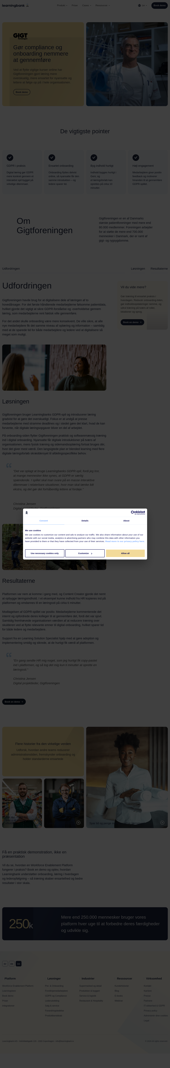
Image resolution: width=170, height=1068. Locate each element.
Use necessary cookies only (45, 553)
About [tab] (126, 520)
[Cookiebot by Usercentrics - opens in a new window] (133, 513)
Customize (85, 553)
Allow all (125, 553)
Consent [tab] (43, 520)
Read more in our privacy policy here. (125, 541)
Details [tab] (85, 520)
